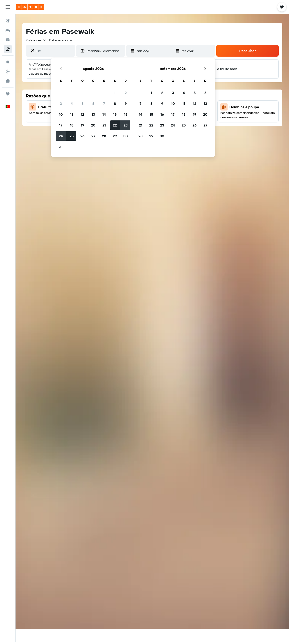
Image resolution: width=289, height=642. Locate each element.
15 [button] (115, 114)
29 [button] (115, 136)
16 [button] (125, 114)
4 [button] (72, 103)
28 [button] (104, 136)
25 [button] (72, 136)
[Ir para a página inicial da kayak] (30, 7)
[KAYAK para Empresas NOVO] (8, 80)
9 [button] (126, 103)
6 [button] (93, 103)
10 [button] (61, 114)
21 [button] (104, 125)
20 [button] (93, 125)
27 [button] (93, 136)
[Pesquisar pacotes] (8, 49)
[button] (8, 7)
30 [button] (125, 136)
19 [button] (82, 125)
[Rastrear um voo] (8, 71)
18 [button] (71, 125)
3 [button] (61, 103)
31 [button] (61, 147)
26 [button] (82, 136)
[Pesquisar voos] (8, 20)
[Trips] (8, 93)
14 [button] (104, 114)
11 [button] (71, 114)
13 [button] (93, 114)
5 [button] (82, 103)
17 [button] (60, 125)
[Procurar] (8, 30)
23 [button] (126, 125)
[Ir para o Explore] (8, 62)
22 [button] (115, 125)
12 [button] (82, 114)
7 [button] (104, 103)
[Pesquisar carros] (8, 39)
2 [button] (126, 92)
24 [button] (61, 136)
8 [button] (115, 103)
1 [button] (114, 92)
